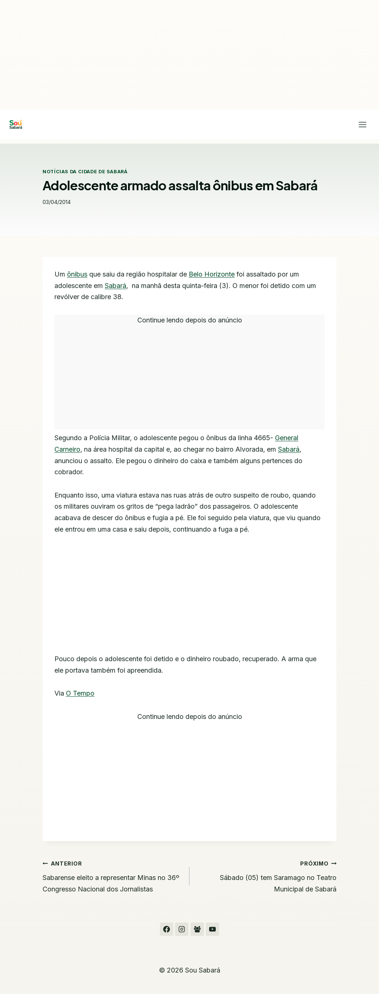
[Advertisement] (189, 55)
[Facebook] (166, 929)
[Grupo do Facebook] (197, 929)
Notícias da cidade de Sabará (85, 171)
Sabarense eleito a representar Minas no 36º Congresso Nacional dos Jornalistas (113, 875)
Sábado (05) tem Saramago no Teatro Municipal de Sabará (266, 875)
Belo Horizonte (212, 274)
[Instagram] (181, 929)
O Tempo (80, 693)
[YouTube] (212, 929)
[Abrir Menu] (362, 124)
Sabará (115, 286)
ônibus (77, 274)
